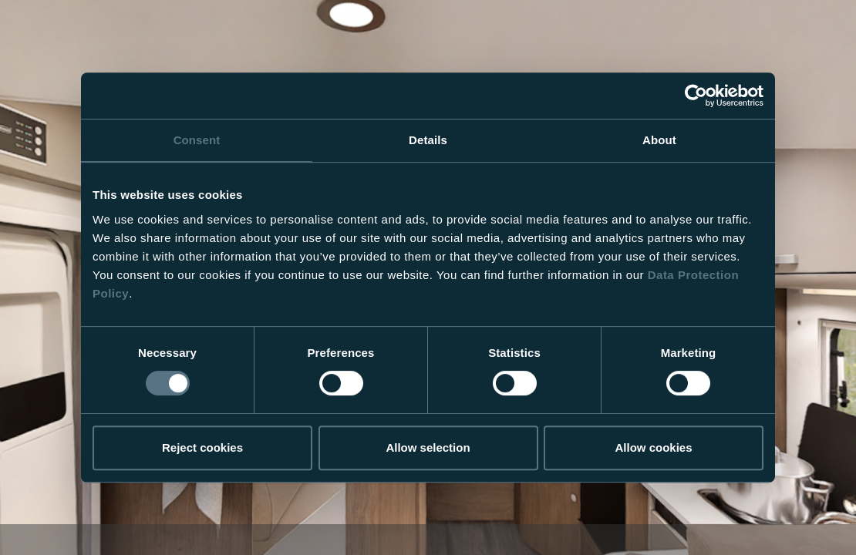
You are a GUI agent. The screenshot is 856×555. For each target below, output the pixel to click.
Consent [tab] (197, 139)
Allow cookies (653, 447)
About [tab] (659, 139)
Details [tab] (428, 139)
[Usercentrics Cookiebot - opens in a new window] (696, 95)
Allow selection (428, 447)
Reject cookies (202, 447)
